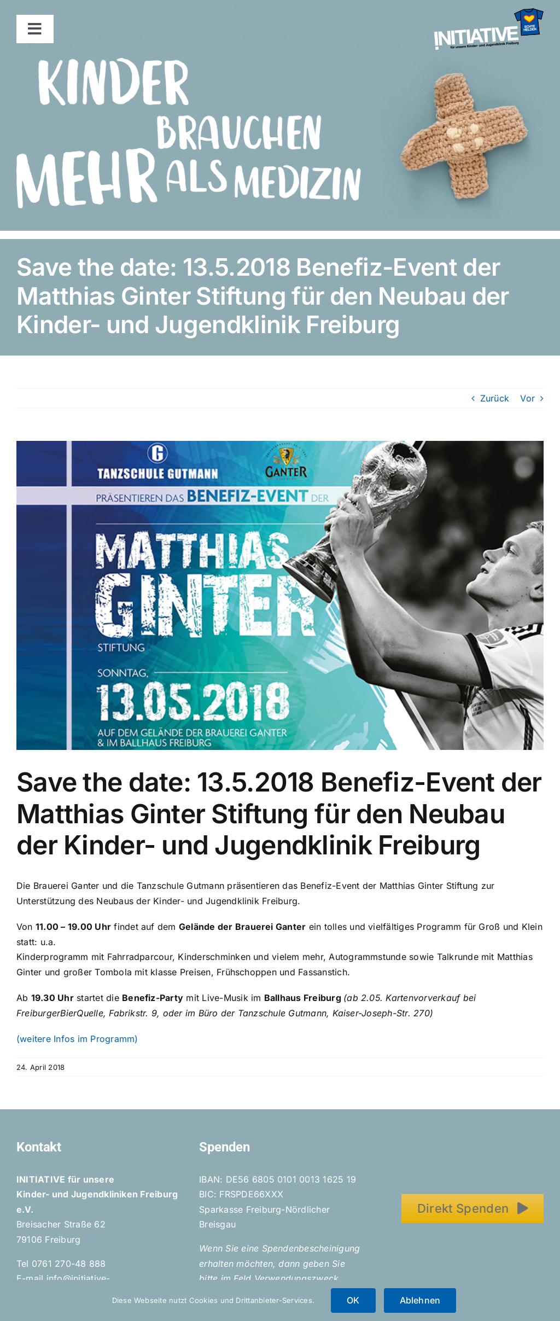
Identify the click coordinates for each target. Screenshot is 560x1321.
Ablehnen (420, 1300)
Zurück (494, 398)
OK (353, 1300)
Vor (527, 398)
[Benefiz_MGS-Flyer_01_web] (280, 595)
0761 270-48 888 (69, 1263)
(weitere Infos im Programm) (77, 1038)
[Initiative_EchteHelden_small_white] (489, 12)
